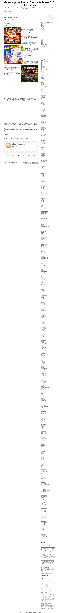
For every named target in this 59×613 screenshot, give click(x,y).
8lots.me (42, 84)
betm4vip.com (43, 122)
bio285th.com (43, 127)
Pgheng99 (42, 283)
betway (42, 123)
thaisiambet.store (44, 381)
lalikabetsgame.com (44, 218)
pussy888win (43, 314)
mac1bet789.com (43, 238)
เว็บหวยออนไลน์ (43, 489)
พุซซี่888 (42, 58)
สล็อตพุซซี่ (42, 466)
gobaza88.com (43, 181)
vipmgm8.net (43, 414)
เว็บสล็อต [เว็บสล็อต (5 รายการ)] (48, 608)
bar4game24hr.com (44, 116)
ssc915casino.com (44, 368)
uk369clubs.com (43, 407)
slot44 (42, 29)
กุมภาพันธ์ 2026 (43, 504)
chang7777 (42, 142)
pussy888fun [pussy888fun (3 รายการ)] (43, 596)
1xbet (42, 82)
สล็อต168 (42, 456)
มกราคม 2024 (43, 534)
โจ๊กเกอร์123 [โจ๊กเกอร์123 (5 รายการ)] (53, 608)
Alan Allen (17, 19)
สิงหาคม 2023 (43, 540)
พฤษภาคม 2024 (43, 529)
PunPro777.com (43, 310)
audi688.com (43, 107)
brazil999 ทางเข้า (44, 133)
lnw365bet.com (43, 225)
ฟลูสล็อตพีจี (43, 445)
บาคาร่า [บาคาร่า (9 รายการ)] (46, 600)
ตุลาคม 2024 (43, 523)
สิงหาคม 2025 (43, 511)
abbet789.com (43, 92)
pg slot (42, 42)
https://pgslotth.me (44, 44)
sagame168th (43, 334)
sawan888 (42, 336)
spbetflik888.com (44, 362)
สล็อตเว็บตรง (43, 26)
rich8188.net (43, 322)
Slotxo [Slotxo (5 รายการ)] (54, 596)
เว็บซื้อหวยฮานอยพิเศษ (45, 484)
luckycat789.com (43, 231)
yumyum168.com (43, 424)
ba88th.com (43, 109)
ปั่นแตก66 (42, 440)
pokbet (42, 301)
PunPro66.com (43, 308)
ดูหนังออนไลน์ (43, 66)
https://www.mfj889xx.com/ (45, 191)
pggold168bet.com (44, 279)
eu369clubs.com (43, 155)
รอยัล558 (42, 450)
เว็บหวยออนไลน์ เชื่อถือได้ (45, 490)
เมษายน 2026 (43, 502)
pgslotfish (42, 297)
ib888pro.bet (43, 195)
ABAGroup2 (43, 91)
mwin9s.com (43, 252)
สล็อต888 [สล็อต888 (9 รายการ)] (46, 604)
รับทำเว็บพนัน (43, 451)
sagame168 (43, 333)
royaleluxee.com (43, 327)
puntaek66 (42, 311)
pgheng (42, 282)
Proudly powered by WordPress (23, 612)
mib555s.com (43, 246)
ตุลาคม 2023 (43, 537)
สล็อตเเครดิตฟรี (43, 472)
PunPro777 (42, 309)
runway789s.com (43, 330)
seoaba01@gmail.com (17, 148)
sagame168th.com (44, 335)
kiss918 (42, 43)
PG (41, 275)
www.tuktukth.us (43, 419)
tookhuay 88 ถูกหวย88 (45, 387)
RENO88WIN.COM (44, 320)
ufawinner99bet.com (44, 406)
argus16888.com (43, 104)
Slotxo (42, 360)
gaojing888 (43, 174)
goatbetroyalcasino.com (45, 178)
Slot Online (43, 355)
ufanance (42, 401)
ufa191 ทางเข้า (43, 392)
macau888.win (43, 240)
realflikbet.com (43, 316)
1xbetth (42, 40)
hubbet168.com (43, 192)
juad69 (42, 205)
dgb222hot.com (43, 147)
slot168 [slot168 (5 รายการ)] (50, 596)
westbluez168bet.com (44, 417)
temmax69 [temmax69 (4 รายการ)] (52, 598)
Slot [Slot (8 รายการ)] (47, 596)
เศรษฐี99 (42, 492)
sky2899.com (43, 353)
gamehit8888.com (44, 173)
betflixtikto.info (43, 120)
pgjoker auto (43, 284)
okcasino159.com (43, 265)
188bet (42, 79)
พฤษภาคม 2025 (43, 515)
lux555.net (42, 234)
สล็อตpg (42, 464)
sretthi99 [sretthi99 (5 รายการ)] (42, 598)
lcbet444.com (43, 219)
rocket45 (42, 323)
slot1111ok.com (43, 356)
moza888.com (43, 250)
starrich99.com (43, 372)
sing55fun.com (43, 348)
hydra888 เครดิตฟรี (44, 193)
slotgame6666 (43, 359)
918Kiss (42, 85)
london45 (42, 227)
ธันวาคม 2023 (43, 535)
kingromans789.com (44, 211)
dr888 (42, 148)
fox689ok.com (43, 165)
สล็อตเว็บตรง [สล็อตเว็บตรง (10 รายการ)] (43, 608)
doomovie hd (43, 46)
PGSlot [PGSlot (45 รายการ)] (42, 592)
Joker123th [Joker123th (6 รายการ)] (43, 588)
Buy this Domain (8, 11)
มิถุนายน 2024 (43, 528)
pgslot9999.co (43, 292)
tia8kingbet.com (43, 385)
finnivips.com (43, 161)
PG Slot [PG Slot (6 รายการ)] (46, 592)
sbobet (42, 337)
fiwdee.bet (42, 162)
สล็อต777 (42, 459)
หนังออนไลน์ (43, 475)
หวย (41, 476)
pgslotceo (42, 296)
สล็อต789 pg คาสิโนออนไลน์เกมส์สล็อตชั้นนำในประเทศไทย (29, 4)
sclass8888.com (43, 340)
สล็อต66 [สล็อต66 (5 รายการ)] (49, 602)
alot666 (42, 102)
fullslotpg (42, 168)
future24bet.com (43, 172)
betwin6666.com (43, 124)
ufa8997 (42, 395)
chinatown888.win (44, 143)
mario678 (42, 243)
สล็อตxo (42, 465)
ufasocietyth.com (44, 404)
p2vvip (42, 269)
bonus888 (42, 130)
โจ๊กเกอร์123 (43, 497)
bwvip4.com (43, 135)
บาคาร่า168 (43, 437)
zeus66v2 (42, 426)
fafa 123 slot (43, 156)
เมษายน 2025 (43, 516)
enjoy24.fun (43, 153)
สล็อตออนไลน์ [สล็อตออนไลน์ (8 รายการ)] (43, 606)
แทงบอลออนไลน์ (44, 495)
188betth (42, 45)
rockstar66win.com (44, 324)
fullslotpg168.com (44, 169)
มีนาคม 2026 (43, 503)
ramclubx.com (43, 315)
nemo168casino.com (44, 257)
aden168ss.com (43, 95)
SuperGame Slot (44, 376)
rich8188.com (43, 321)
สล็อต (42, 452)
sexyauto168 (43, 342)
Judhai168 (42, 206)
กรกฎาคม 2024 (43, 527)
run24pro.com (43, 329)
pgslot (42, 41)
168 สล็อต (42, 77)
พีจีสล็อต (42, 443)
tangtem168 (43, 378)
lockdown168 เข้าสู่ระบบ (45, 226)
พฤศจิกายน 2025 (44, 508)
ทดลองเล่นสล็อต (43, 432)
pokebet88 (42, 302)
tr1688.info (42, 388)
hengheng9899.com (44, 186)
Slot (41, 354)
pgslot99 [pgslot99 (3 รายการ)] (50, 592)
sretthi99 (42, 366)
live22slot (42, 224)
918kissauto (43, 88)
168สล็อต (42, 78)
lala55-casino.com (44, 217)
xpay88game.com (44, 421)
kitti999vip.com (43, 214)
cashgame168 (43, 140)
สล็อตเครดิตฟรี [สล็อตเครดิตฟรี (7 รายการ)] (49, 606)
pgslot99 (42, 291)
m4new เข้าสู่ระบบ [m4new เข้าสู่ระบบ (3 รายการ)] (52, 588)
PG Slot (42, 276)
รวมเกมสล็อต (43, 449)
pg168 (42, 25)
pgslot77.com (43, 290)
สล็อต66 (42, 458)
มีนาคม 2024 (43, 531)
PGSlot (42, 288)
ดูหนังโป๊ (42, 39)
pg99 (41, 63)
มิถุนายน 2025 (43, 514)
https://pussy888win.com (44, 59)
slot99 (42, 27)
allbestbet (42, 98)
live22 (42, 65)
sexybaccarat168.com (44, 343)
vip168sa (42, 413)
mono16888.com (43, 249)
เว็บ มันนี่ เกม (43, 482)
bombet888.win (43, 128)
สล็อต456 (42, 457)
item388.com (43, 198)
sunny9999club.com (44, 375)
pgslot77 (42, 289)
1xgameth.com (43, 83)
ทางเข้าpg (42, 434)
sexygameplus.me (44, 346)
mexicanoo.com (43, 245)
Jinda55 (42, 199)
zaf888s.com (43, 425)
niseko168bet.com (44, 259)
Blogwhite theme (38, 612)
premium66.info (43, 304)
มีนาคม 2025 (43, 517)
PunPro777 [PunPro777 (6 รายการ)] (47, 594)
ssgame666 (43, 369)
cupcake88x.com (43, 146)
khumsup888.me (43, 207)
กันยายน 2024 (43, 524)
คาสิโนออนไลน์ (43, 430)
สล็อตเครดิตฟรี (43, 469)
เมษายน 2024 (43, 530)
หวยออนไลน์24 (43, 478)
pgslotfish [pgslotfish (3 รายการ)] (42, 594)
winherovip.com (43, 418)
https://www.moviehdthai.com (45, 69)
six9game (42, 350)
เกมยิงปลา (42, 479)
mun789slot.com (43, 251)
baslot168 (42, 117)
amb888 (42, 103)
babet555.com (43, 111)
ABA (41, 90)
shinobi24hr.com (43, 347)
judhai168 (42, 30)
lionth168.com (43, 221)
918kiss (42, 51)
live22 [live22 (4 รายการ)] (47, 588)
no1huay (42, 262)
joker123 (42, 24)
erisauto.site (43, 154)
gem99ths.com (6, 19)
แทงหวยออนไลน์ (44, 496)
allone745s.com (43, 101)
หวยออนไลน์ (43, 477)
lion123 (42, 220)
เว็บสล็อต (42, 488)
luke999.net (43, 233)
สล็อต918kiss (43, 463)
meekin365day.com (44, 244)
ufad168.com (43, 399)
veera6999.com (43, 411)
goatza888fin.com (44, 179)
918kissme (42, 89)
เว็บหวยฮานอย (43, 491)
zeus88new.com (43, 427)
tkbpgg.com (43, 386)
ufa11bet (42, 391)
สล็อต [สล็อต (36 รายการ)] (46, 602)
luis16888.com (43, 232)
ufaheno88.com (43, 400)
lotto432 (42, 230)
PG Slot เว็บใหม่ (43, 277)
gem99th (28, 51)
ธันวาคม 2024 (43, 521)
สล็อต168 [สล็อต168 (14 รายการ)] (42, 604)
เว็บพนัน (42, 485)
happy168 (42, 185)
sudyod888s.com (43, 373)
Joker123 (42, 201)
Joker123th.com (43, 204)
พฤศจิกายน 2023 (44, 536)
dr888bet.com (43, 149)
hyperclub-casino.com (44, 194)
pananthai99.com (44, 271)
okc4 (41, 264)
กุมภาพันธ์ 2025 (43, 518)
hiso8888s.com (43, 188)
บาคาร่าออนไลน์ (43, 70)
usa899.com (43, 408)
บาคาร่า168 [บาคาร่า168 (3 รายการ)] (50, 600)
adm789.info (43, 96)
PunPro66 (42, 307)
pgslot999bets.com (44, 295)
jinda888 (42, 200)
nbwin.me (42, 256)
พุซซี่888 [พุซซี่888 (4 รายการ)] (42, 602)
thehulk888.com (43, 382)
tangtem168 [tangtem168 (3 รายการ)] (47, 598)
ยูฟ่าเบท (42, 447)
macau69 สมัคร (43, 239)
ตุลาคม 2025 (43, 509)
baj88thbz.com (43, 114)
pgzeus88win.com (44, 298)
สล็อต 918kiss (43, 453)
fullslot (42, 167)
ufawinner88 (43, 405)
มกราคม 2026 (43, 505)
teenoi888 (42, 379)
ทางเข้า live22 (43, 433)
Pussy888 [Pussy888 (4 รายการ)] (51, 594)
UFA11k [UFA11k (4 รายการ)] (42, 600)
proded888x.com (43, 305)
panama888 (43, 270)
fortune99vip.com (44, 163)
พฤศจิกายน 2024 (44, 522)
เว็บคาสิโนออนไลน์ (44, 483)
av (41, 108)
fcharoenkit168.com (44, 159)
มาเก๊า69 (42, 446)
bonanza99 (43, 129)
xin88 (42, 420)
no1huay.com (43, 263)
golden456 (42, 182)
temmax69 (42, 380)
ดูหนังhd (42, 68)
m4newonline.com (44, 236)
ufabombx (42, 398)
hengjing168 (43, 187)
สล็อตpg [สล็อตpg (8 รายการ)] (51, 604)
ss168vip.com (43, 367)
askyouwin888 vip (44, 105)
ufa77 (42, 394)
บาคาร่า (42, 60)
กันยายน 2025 (43, 510)
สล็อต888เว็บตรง (44, 462)
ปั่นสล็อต (42, 439)
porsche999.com (43, 303)
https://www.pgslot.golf (44, 61)
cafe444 (42, 137)
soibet (42, 361)
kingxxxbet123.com (44, 212)
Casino (42, 141)
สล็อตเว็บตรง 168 (44, 471)
